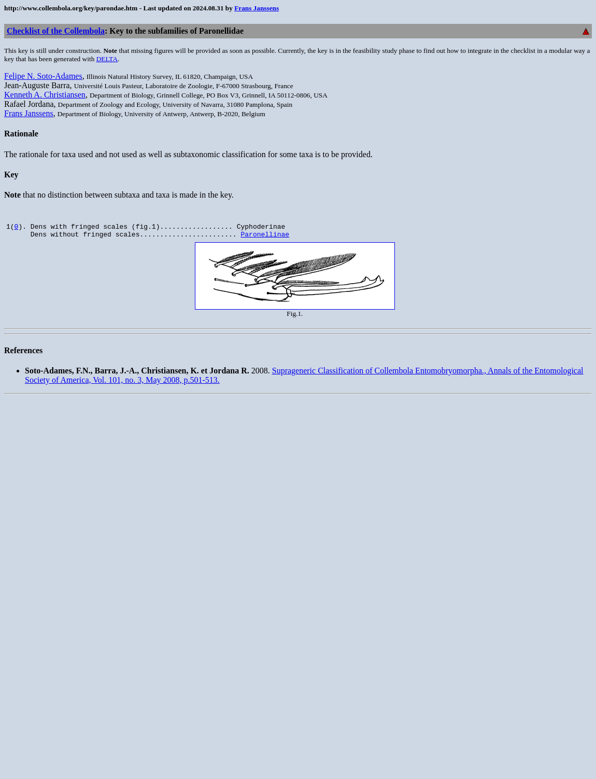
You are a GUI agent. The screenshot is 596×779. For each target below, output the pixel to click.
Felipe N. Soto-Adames (43, 76)
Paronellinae (264, 237)
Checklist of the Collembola (56, 30)
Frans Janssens (256, 8)
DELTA (107, 59)
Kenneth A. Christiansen (45, 94)
